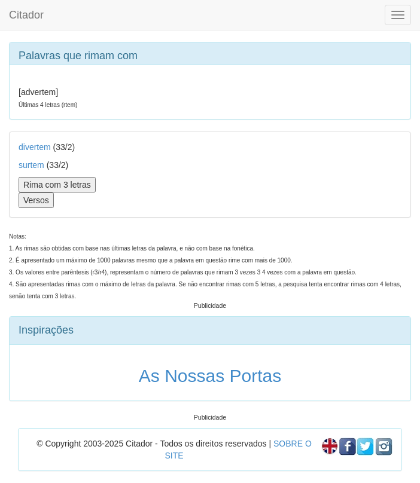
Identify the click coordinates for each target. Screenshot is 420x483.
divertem (35, 147)
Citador (26, 15)
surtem (31, 165)
